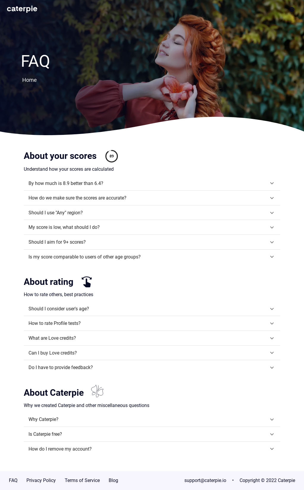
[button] (152, 183)
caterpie (22, 9)
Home (29, 80)
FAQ (13, 480)
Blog (113, 480)
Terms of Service (82, 480)
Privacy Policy (41, 480)
